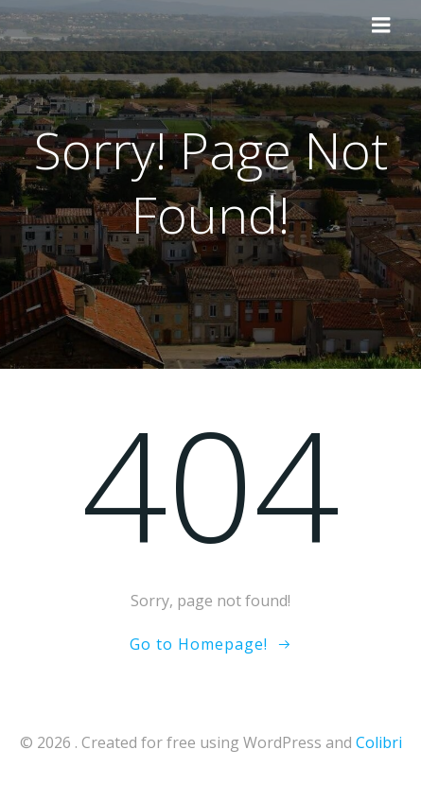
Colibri (379, 742)
